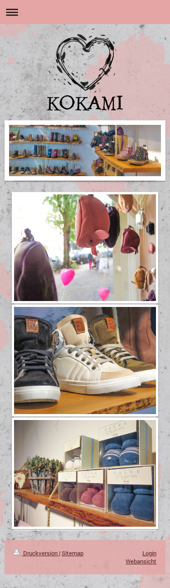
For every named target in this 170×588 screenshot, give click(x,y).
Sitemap (72, 553)
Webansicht (141, 561)
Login (149, 553)
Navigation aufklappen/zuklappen (85, 12)
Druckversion (36, 553)
